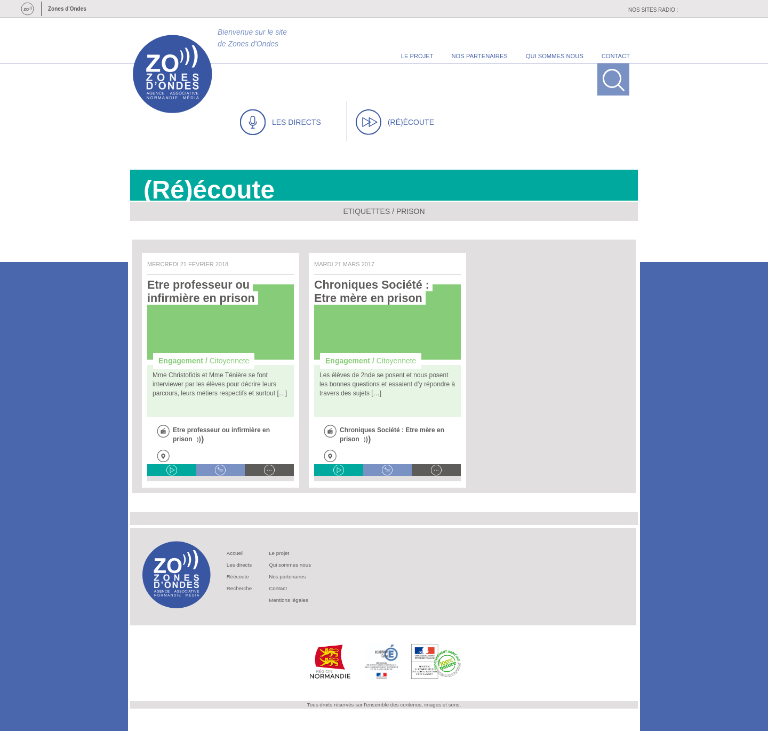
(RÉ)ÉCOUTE (395, 122)
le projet (417, 56)
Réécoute (238, 576)
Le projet (279, 553)
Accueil (235, 553)
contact (616, 56)
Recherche (239, 588)
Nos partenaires (287, 576)
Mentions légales (288, 600)
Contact (278, 588)
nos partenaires (480, 56)
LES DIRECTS (280, 122)
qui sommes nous (554, 56)
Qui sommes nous (290, 565)
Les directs (239, 565)
